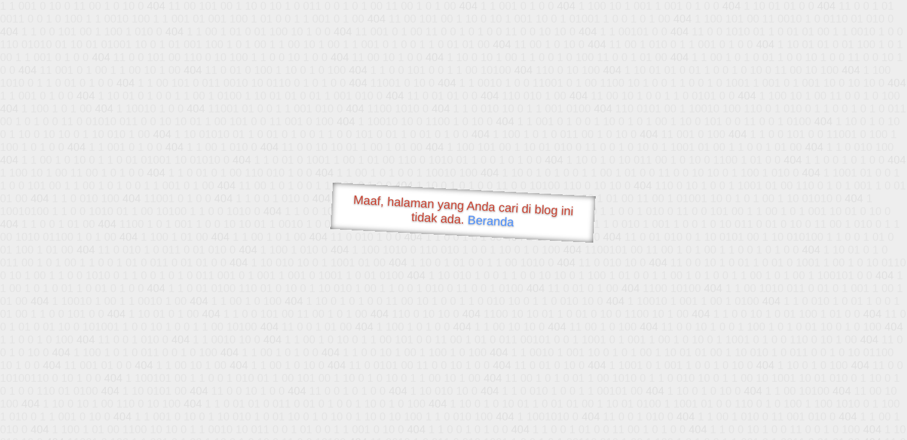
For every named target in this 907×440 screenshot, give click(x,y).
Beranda (490, 221)
